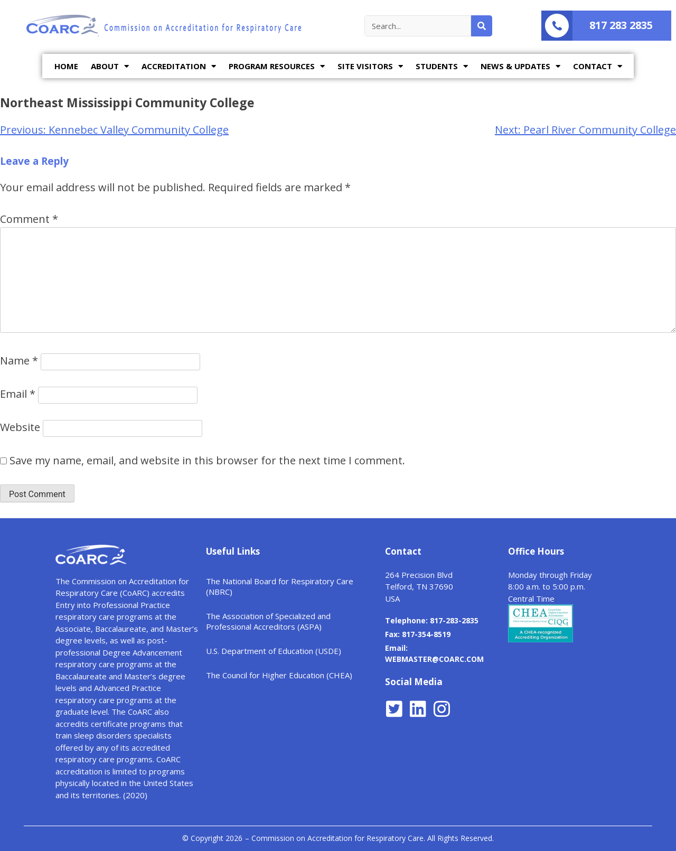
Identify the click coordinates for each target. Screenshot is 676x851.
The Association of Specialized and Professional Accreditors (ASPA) (268, 621)
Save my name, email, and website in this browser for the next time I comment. (207, 460)
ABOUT (110, 66)
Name (19, 360)
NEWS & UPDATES (520, 66)
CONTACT (597, 66)
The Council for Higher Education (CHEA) (279, 675)
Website (20, 427)
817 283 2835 (621, 25)
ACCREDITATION (179, 66)
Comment (29, 219)
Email (17, 394)
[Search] (481, 25)
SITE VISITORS (370, 66)
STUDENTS (442, 66)
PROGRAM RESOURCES (277, 66)
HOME (66, 66)
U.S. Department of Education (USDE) (273, 651)
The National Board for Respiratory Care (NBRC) (279, 586)
